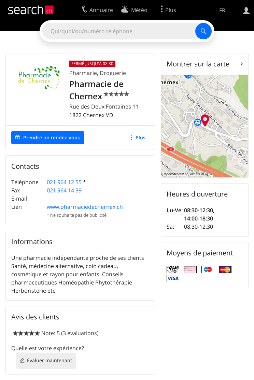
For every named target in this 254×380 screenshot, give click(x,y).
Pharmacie (83, 73)
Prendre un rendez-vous (51, 137)
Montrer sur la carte (198, 63)
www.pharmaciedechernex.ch (85, 207)
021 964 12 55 (64, 182)
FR (222, 10)
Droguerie (113, 73)
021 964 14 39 (64, 190)
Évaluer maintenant (49, 360)
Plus (140, 137)
